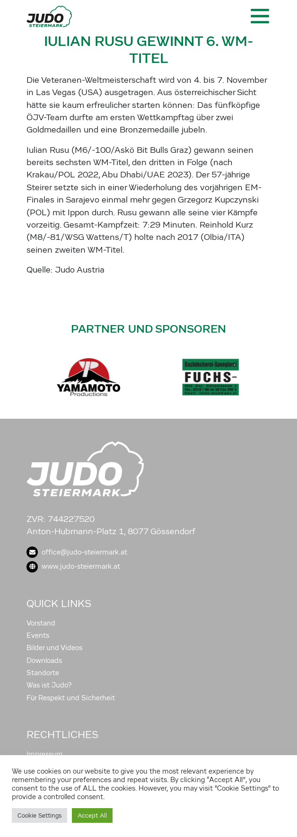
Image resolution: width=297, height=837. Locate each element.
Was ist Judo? (49, 685)
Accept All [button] (92, 815)
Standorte (42, 673)
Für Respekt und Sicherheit (70, 698)
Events (37, 635)
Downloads (44, 660)
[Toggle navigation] (259, 16)
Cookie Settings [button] (39, 815)
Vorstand (40, 623)
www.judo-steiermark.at (73, 566)
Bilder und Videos (54, 647)
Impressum (44, 754)
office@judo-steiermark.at (76, 552)
